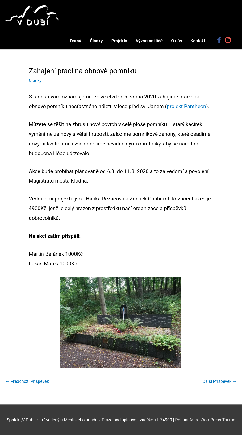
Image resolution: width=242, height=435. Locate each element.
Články (96, 40)
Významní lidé (149, 40)
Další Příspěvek (220, 381)
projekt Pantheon (186, 106)
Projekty (119, 40)
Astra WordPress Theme (212, 419)
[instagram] (229, 40)
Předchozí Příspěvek (27, 381)
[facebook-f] (220, 40)
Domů (75, 40)
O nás (176, 40)
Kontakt (197, 40)
